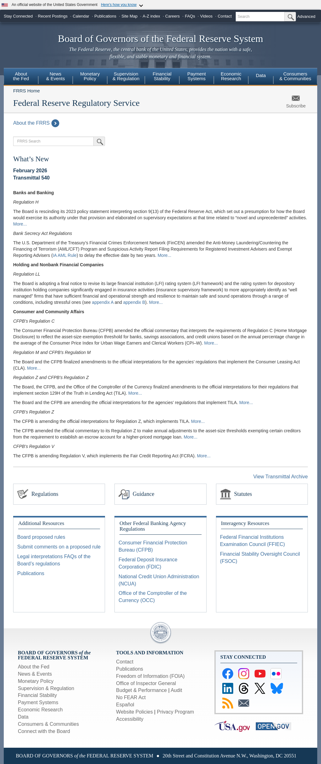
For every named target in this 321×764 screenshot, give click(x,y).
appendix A (102, 302)
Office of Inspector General (146, 683)
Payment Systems (196, 76)
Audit (176, 690)
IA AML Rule (65, 255)
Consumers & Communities (295, 76)
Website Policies (134, 712)
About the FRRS (36, 123)
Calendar (81, 16)
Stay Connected (18, 16)
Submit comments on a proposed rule (59, 546)
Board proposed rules (41, 537)
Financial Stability (162, 76)
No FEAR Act (130, 697)
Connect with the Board (44, 731)
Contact (225, 16)
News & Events (55, 76)
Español (125, 704)
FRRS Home (26, 90)
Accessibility (129, 719)
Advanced (306, 16)
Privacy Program (175, 712)
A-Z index (151, 16)
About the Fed (21, 76)
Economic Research (231, 76)
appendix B (134, 302)
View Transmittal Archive (280, 476)
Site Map (129, 16)
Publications (105, 16)
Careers (172, 16)
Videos (206, 16)
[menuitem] (21, 77)
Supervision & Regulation (126, 76)
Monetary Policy (90, 76)
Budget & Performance (141, 690)
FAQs (190, 16)
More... (20, 223)
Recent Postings (53, 16)
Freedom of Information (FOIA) (150, 676)
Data (261, 75)
